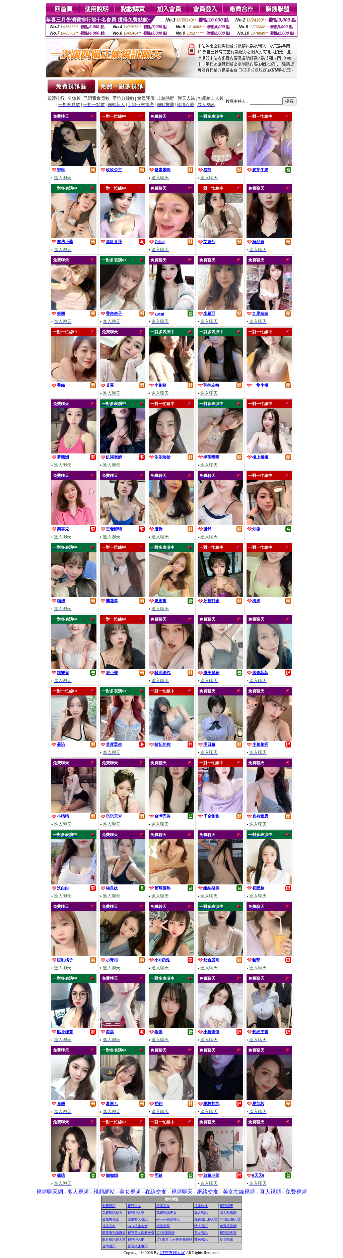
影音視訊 (226, 1239)
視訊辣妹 (201, 1206)
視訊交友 (134, 1206)
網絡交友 (207, 1192)
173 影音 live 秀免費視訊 (174, 1239)
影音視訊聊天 (138, 1246)
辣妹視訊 (201, 1239)
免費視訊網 (228, 1226)
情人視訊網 (228, 1212)
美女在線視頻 (239, 1192)
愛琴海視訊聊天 (114, 1233)
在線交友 (155, 1192)
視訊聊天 (226, 1206)
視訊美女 (163, 1206)
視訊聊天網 (136, 1239)
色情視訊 (109, 1246)
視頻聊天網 (49, 1192)
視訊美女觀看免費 (141, 1233)
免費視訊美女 (166, 1212)
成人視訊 (201, 1212)
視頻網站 (104, 1192)
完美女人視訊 (138, 1219)
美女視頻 (130, 1192)
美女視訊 (201, 1233)
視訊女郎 (163, 1226)
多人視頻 (78, 1192)
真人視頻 (270, 1192)
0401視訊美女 (138, 1226)
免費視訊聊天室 (206, 1219)
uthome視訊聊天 (168, 1219)
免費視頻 (296, 1192)
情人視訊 (201, 1226)
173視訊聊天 (165, 1233)
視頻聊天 (182, 1192)
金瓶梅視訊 (110, 1219)
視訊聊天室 (136, 1212)
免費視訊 (109, 1206)
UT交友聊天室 (172, 1252)
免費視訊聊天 (112, 1212)
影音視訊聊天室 (114, 1239)
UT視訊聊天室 (230, 1219)
